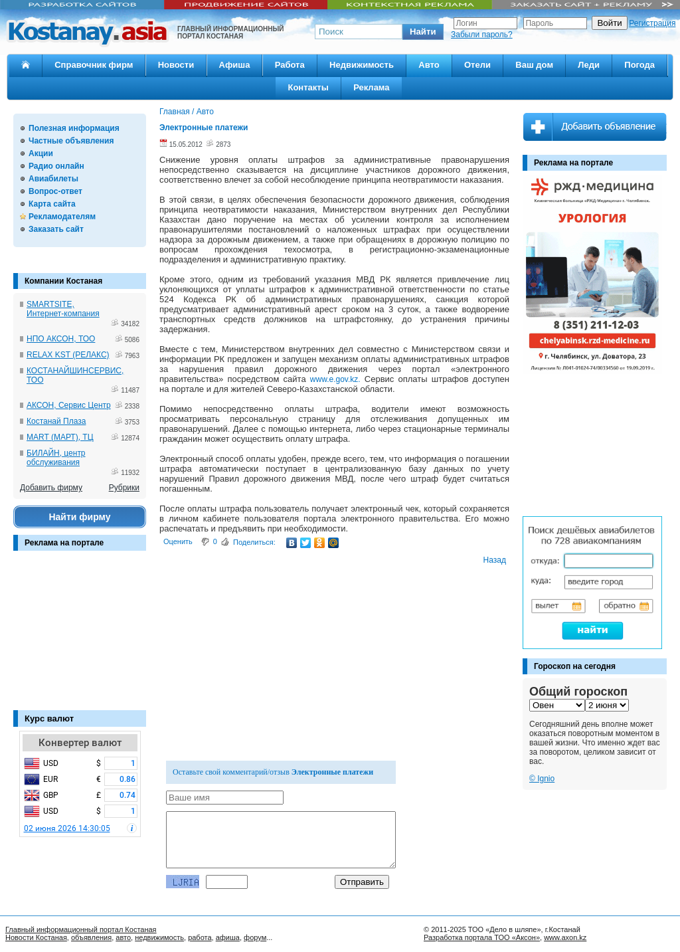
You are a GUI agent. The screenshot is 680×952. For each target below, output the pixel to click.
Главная (174, 111)
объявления (91, 937)
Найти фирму (79, 517)
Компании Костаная (63, 281)
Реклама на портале (64, 542)
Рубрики (124, 487)
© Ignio (541, 778)
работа (199, 937)
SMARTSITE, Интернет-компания (63, 309)
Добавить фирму (51, 487)
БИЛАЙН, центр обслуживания (56, 457)
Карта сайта (52, 204)
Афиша (234, 65)
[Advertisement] (79, 637)
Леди (589, 65)
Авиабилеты (53, 178)
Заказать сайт (56, 229)
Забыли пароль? (482, 34)
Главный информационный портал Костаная (81, 929)
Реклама (371, 87)
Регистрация (652, 23)
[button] (423, 32)
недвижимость (159, 937)
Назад (494, 560)
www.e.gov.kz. (335, 379)
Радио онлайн (56, 166)
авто (123, 937)
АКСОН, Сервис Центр (69, 405)
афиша (228, 937)
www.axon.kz (565, 937)
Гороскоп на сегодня (575, 666)
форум (255, 937)
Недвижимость (361, 65)
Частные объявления (71, 140)
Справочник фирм (93, 65)
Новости (176, 65)
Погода (639, 65)
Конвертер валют (80, 743)
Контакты (308, 87)
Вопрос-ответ (55, 191)
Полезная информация (74, 128)
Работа (290, 65)
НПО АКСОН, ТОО (61, 338)
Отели (477, 65)
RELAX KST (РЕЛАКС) (68, 354)
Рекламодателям (62, 216)
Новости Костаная (36, 937)
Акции (41, 153)
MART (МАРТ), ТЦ (60, 437)
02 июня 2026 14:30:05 (67, 828)
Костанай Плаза (56, 421)
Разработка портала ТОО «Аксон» (482, 937)
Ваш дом (534, 65)
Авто (428, 65)
